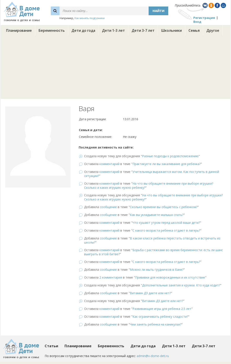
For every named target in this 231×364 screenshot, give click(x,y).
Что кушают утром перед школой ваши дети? (166, 222)
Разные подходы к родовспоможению (170, 156)
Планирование (19, 30)
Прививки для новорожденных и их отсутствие (170, 277)
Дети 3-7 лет (143, 30)
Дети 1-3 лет (113, 30)
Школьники (171, 30)
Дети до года (83, 30)
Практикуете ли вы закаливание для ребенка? (166, 164)
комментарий (109, 164)
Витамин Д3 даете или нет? (150, 293)
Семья (194, 30)
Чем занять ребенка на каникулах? (155, 324)
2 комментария (110, 277)
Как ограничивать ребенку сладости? (160, 316)
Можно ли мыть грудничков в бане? (156, 269)
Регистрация (204, 18)
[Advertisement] (115, 68)
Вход (197, 22)
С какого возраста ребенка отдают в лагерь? (166, 230)
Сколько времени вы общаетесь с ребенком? (163, 207)
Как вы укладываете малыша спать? (156, 215)
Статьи (51, 346)
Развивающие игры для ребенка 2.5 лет (161, 309)
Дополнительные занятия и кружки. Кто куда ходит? (181, 285)
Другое (212, 30)
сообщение (108, 207)
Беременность (52, 30)
